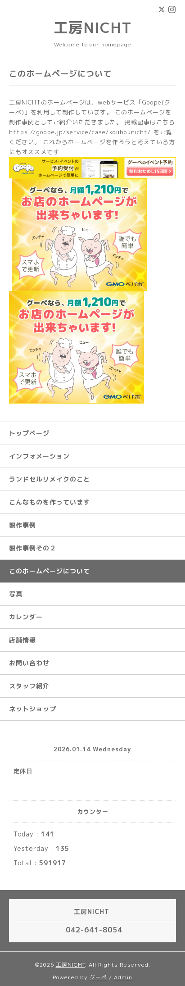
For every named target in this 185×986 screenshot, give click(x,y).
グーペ (98, 977)
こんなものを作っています (49, 502)
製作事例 (22, 525)
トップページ (29, 433)
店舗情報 (22, 640)
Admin (123, 977)
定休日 (23, 771)
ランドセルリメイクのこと (49, 479)
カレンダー (26, 617)
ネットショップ (32, 708)
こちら (165, 122)
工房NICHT (93, 27)
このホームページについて (49, 571)
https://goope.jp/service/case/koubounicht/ (80, 132)
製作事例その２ (32, 548)
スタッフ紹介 (29, 686)
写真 (16, 594)
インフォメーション (39, 456)
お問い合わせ (29, 663)
